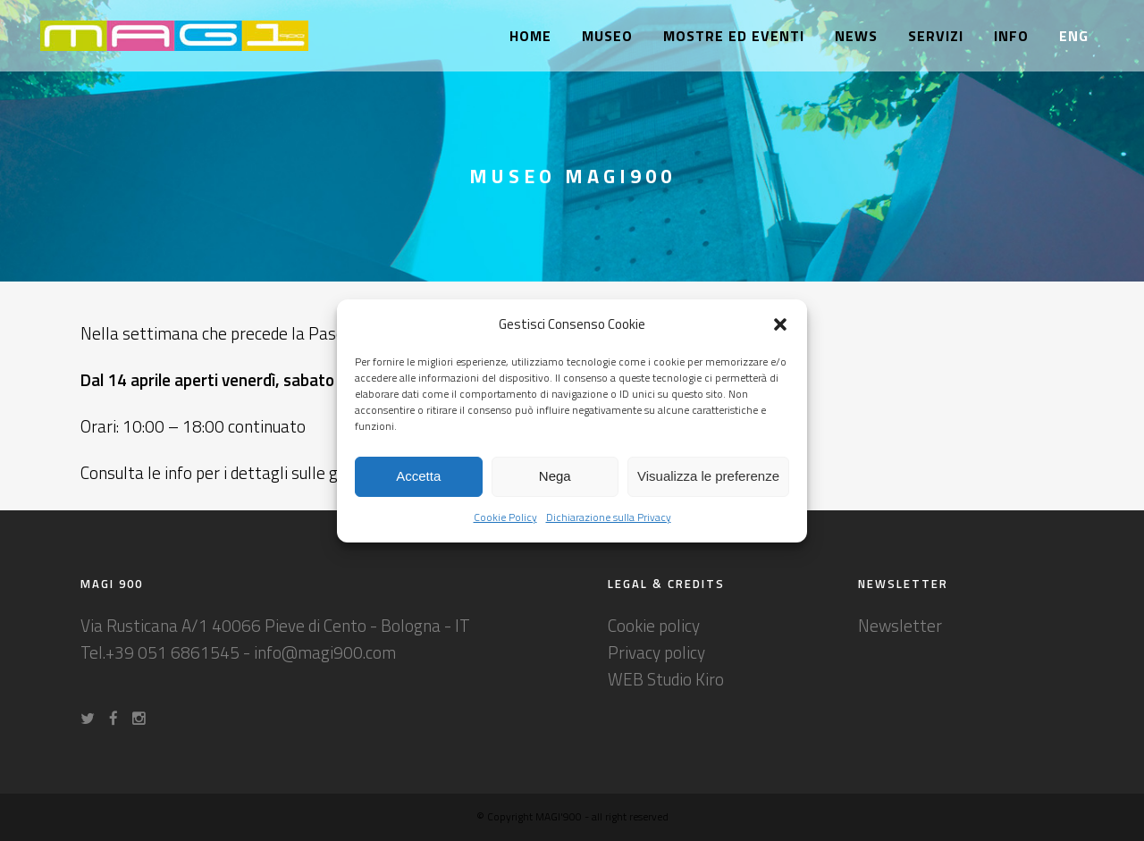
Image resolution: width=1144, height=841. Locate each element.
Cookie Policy (505, 517)
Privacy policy (656, 652)
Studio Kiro (685, 679)
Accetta (418, 476)
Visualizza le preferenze (708, 476)
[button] (780, 324)
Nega (555, 476)
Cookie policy (654, 625)
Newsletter (900, 625)
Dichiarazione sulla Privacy (608, 517)
